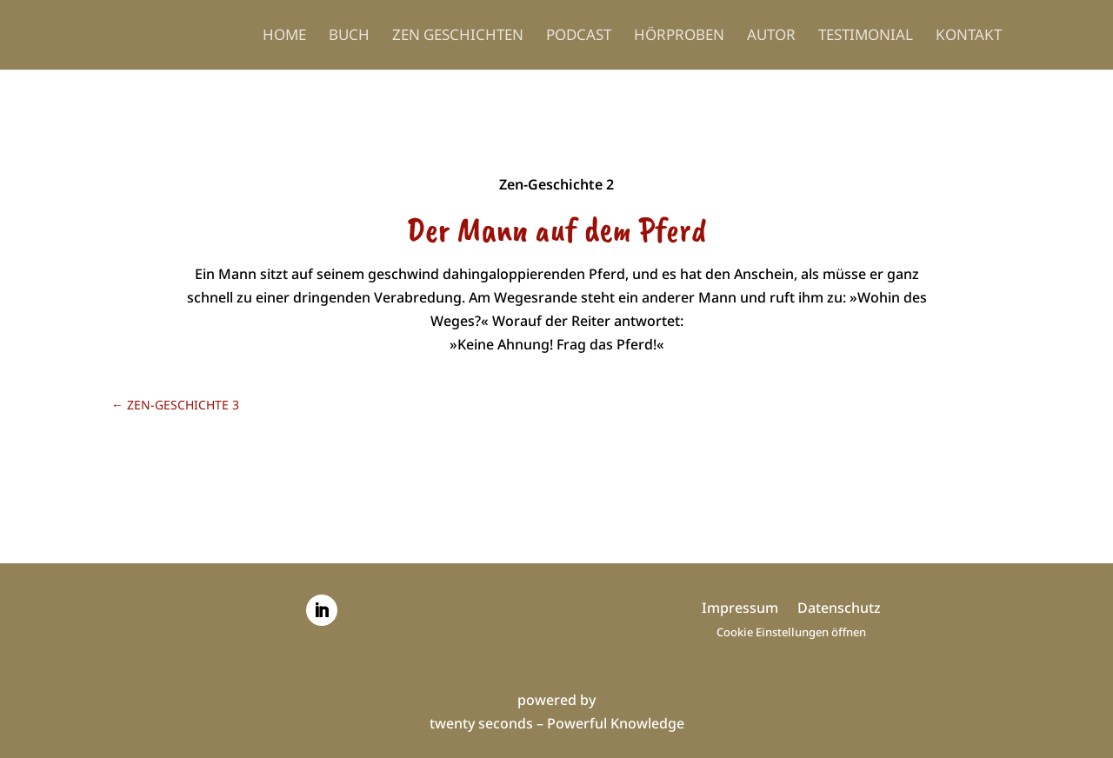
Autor (771, 36)
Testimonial (865, 36)
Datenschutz (839, 609)
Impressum (740, 609)
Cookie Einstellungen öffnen (791, 632)
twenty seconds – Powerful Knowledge (557, 723)
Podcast (578, 36)
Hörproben (679, 36)
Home (284, 36)
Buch (349, 36)
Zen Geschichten (457, 36)
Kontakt (969, 36)
